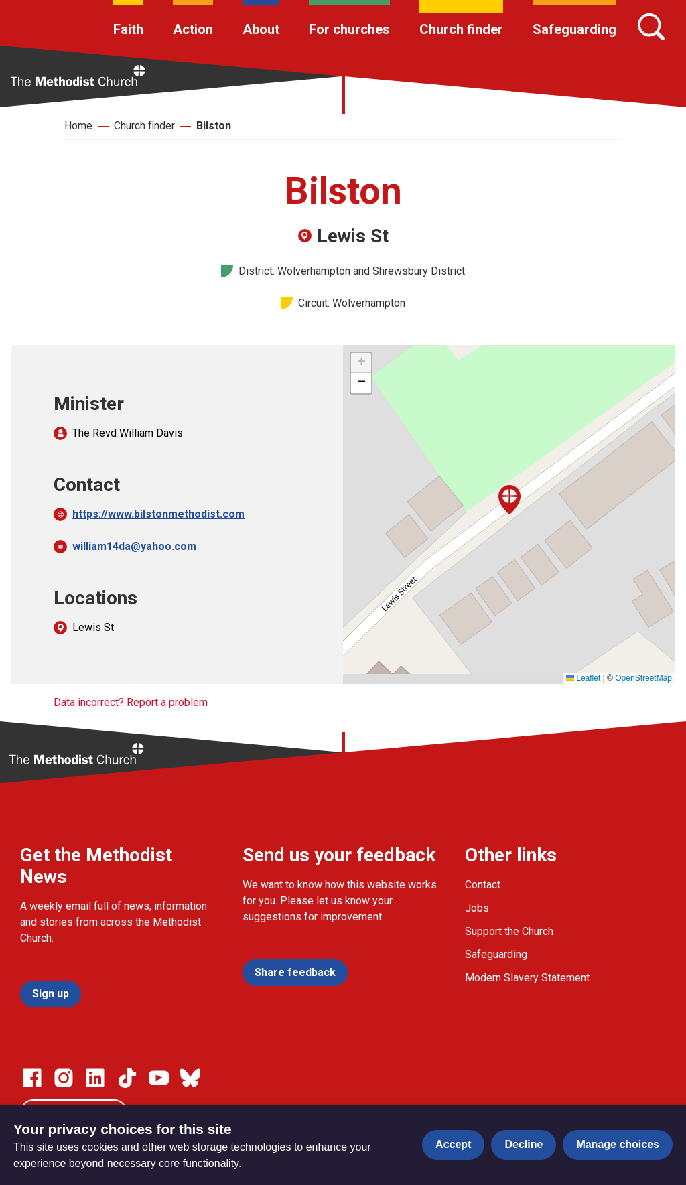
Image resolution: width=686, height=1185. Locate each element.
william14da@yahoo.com (134, 546)
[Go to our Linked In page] (95, 1078)
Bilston (213, 125)
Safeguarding (574, 29)
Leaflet (583, 678)
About (261, 29)
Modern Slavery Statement (527, 977)
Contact (482, 884)
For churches (349, 29)
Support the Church (509, 931)
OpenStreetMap (643, 678)
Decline (523, 1144)
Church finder (461, 29)
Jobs (477, 908)
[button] (509, 499)
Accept (453, 1144)
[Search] (651, 26)
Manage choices (617, 1144)
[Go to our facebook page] (32, 1078)
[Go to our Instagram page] (64, 1078)
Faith (128, 29)
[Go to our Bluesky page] (190, 1078)
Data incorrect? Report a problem (131, 702)
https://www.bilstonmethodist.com (158, 514)
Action (193, 29)
